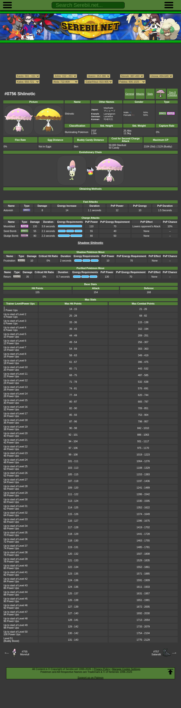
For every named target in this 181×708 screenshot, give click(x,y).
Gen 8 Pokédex (172, 93)
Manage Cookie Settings (126, 669)
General (129, 94)
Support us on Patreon (90, 677)
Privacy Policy (102, 669)
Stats (150, 94)
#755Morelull (24, 653)
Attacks (140, 94)
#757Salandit (156, 653)
